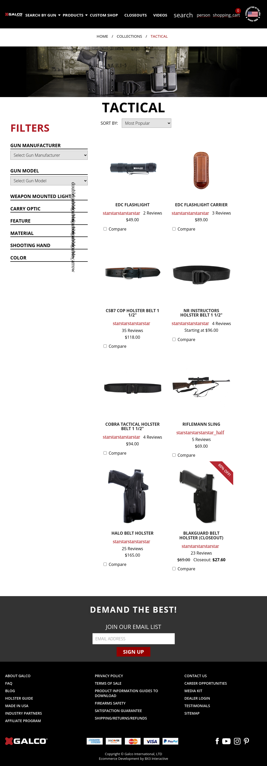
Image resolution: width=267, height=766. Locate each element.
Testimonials (197, 705)
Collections (129, 36)
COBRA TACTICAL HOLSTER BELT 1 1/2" (132, 427)
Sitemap (191, 713)
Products (75, 15)
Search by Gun (42, 15)
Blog (10, 690)
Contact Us (195, 675)
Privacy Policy (109, 675)
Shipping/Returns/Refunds (121, 718)
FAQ (8, 683)
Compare (117, 229)
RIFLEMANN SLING (201, 424)
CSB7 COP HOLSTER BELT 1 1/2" (132, 313)
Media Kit (193, 690)
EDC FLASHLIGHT (132, 205)
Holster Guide (19, 698)
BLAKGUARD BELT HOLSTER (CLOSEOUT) (201, 536)
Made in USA (16, 705)
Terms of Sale (108, 683)
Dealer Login (197, 698)
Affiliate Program (23, 720)
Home (102, 36)
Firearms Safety (110, 703)
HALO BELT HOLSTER (132, 533)
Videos (160, 15)
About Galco (17, 675)
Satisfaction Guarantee (118, 710)
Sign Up (133, 651)
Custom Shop (104, 15)
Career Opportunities (205, 683)
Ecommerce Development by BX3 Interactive (133, 758)
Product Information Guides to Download (126, 693)
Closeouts (135, 15)
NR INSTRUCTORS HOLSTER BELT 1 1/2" (201, 313)
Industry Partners (23, 713)
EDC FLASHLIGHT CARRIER (201, 205)
